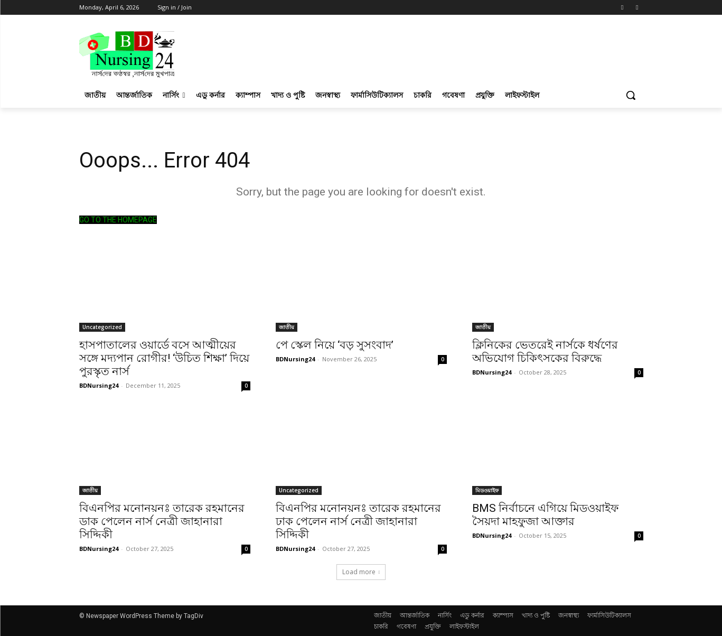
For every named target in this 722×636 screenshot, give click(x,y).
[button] (630, 95)
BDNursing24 (98, 385)
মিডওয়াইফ (487, 490)
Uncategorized (102, 327)
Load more (361, 571)
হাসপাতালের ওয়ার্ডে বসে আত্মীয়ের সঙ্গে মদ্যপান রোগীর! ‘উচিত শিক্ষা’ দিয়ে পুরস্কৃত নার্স (164, 358)
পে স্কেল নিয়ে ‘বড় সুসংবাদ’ (334, 345)
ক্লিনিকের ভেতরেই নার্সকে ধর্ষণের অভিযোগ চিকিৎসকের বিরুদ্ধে (545, 351)
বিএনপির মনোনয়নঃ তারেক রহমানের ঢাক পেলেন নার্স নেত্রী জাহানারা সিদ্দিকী (358, 521)
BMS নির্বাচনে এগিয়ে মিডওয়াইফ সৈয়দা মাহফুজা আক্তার (545, 515)
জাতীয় (286, 327)
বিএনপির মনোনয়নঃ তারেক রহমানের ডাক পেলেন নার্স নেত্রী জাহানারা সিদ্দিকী (162, 521)
